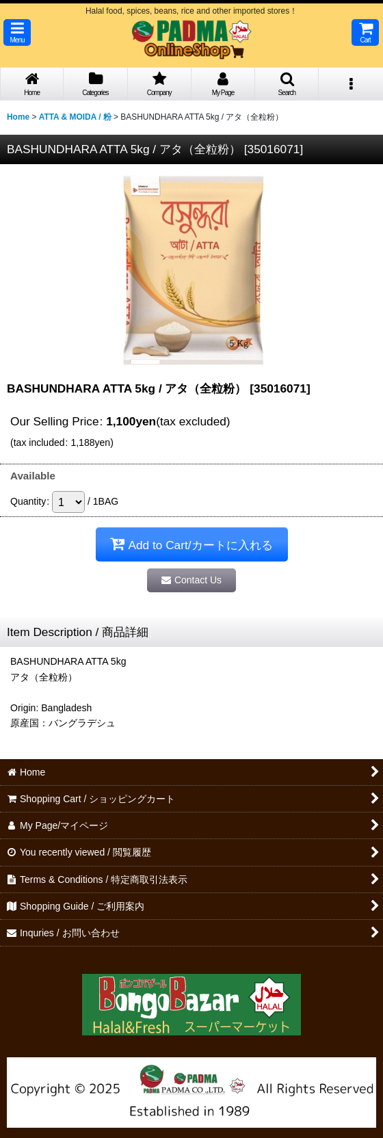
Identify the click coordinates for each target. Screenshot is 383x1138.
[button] (17, 32)
